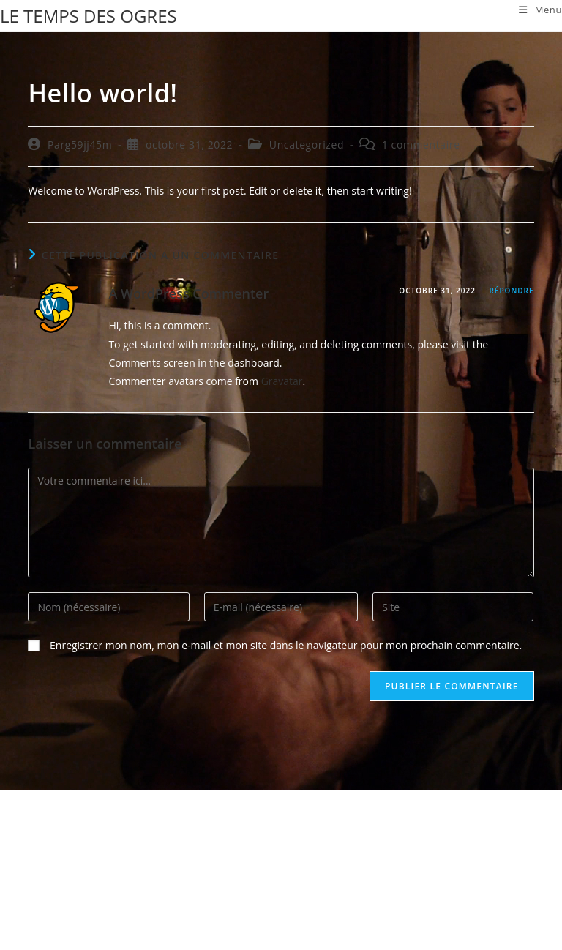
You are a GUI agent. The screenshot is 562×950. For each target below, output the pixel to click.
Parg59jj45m (80, 145)
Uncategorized (306, 145)
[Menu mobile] (540, 9)
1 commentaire (421, 145)
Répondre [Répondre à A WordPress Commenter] (511, 290)
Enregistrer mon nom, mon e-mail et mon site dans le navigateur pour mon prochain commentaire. (286, 645)
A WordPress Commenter (188, 293)
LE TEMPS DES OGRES (88, 16)
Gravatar (282, 381)
